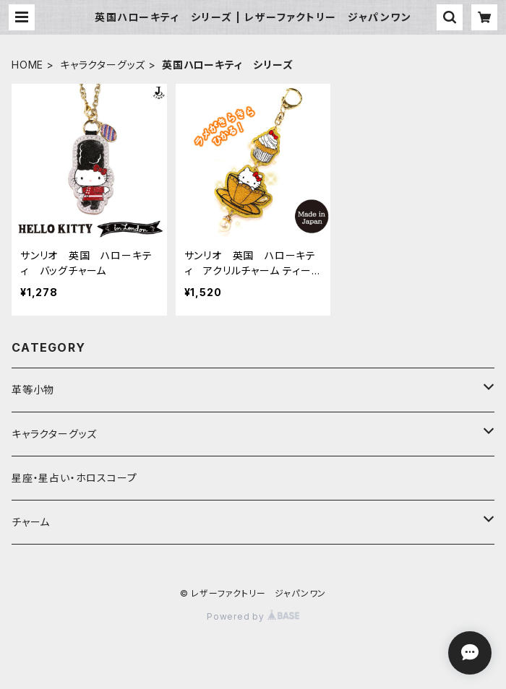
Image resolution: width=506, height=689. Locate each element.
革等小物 (33, 390)
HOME (27, 64)
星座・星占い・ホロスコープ (74, 478)
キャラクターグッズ (102, 64)
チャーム (31, 522)
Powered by (253, 616)
